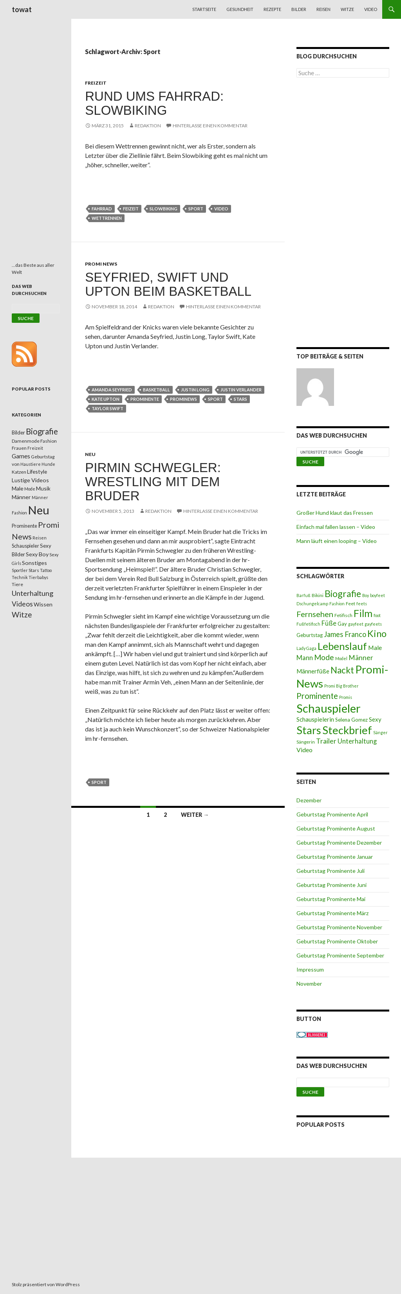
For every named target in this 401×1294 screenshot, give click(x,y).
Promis (345, 697)
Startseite (204, 9)
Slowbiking (163, 208)
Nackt (342, 670)
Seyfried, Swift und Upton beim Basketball (168, 284)
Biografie (343, 593)
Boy (365, 595)
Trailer (326, 741)
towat (22, 9)
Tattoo (46, 570)
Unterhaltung (357, 741)
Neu (90, 454)
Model (341, 658)
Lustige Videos (30, 480)
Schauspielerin (315, 719)
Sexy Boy (37, 554)
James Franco (345, 634)
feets (361, 603)
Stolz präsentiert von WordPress (46, 1284)
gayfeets (373, 623)
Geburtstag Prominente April (332, 814)
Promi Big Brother (341, 685)
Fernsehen (314, 614)
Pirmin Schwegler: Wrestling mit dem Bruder (153, 481)
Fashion (337, 603)
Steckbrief (347, 730)
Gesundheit (239, 9)
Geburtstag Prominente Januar (334, 856)
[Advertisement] (342, 213)
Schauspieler (328, 708)
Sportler (20, 570)
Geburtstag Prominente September (340, 955)
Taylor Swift (107, 408)
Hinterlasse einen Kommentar (210, 125)
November (309, 983)
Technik (20, 577)
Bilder (298, 9)
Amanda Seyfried (112, 389)
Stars (240, 399)
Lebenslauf (342, 646)
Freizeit (96, 83)
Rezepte (272, 9)
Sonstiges (34, 562)
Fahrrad (102, 208)
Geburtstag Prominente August (335, 828)
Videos (22, 604)
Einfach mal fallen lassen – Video (335, 526)
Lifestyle (37, 471)
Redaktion (148, 125)
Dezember (309, 800)
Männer (361, 657)
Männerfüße (312, 671)
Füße (329, 623)
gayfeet (355, 623)
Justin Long (195, 389)
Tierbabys (38, 577)
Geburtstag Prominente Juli (330, 870)
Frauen (19, 448)
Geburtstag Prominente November (339, 927)
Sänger (380, 732)
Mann (304, 658)
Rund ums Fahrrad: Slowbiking (154, 103)
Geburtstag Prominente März (332, 913)
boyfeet (377, 595)
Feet (350, 603)
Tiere (17, 584)
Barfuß (303, 595)
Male (375, 647)
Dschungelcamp (312, 603)
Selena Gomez (351, 720)
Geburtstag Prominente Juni (331, 884)
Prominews (183, 399)
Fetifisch (343, 615)
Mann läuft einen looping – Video (336, 541)
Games (21, 456)
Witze (347, 9)
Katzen (19, 472)
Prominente (144, 399)
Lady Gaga (306, 648)
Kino (377, 633)
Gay (342, 624)
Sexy (375, 719)
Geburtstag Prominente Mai (330, 899)
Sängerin (305, 742)
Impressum (310, 969)
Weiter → (195, 814)
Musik (43, 488)
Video (370, 9)
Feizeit (131, 208)
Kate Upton (105, 399)
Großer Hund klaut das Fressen (334, 512)
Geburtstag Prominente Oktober (337, 941)
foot (377, 615)
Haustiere (30, 464)
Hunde (48, 464)
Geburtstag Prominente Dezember (339, 842)
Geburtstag (309, 635)
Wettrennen (107, 218)
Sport (195, 208)
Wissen (43, 604)
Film (363, 613)
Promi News (101, 264)
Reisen (323, 9)
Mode (324, 657)
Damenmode (26, 441)
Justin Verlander (241, 389)
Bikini (317, 595)
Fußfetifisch (308, 623)
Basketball (156, 389)
